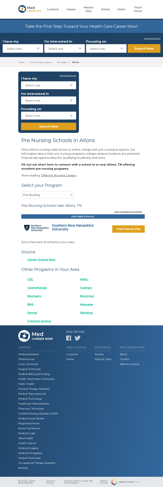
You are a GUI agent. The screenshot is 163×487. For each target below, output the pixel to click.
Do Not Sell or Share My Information (78, 482)
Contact (124, 359)
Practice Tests (88, 9)
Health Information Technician (36, 379)
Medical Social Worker (31, 418)
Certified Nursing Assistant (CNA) (38, 413)
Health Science (27, 443)
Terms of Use (104, 482)
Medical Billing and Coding (34, 374)
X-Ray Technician (28, 364)
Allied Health (25, 438)
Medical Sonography (30, 453)
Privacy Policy (50, 482)
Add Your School (129, 364)
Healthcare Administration (33, 403)
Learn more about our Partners (128, 212)
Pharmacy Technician (31, 408)
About (123, 354)
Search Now (144, 48)
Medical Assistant (28, 354)
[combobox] (23, 48)
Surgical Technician (29, 369)
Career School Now (41, 259)
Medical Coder (26, 433)
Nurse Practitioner (29, 428)
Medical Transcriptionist (32, 393)
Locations (53, 9)
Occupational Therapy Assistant (37, 463)
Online (121, 9)
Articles (105, 9)
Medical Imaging (28, 448)
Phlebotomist (26, 359)
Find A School (138, 9)
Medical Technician (29, 458)
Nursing (23, 467)
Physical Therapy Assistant (34, 388)
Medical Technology (30, 398)
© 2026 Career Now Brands (26, 482)
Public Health (26, 383)
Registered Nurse (28, 423)
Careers (71, 9)
